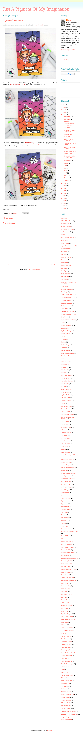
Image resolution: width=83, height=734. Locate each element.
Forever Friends (65, 350)
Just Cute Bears (65, 397)
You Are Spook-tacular (70, 151)
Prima (62, 538)
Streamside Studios (66, 605)
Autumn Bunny (68, 153)
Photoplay (63, 515)
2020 (64, 183)
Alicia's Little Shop (66, 226)
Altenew (63, 234)
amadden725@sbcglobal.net (69, 60)
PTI (62, 495)
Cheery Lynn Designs (67, 289)
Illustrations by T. (65, 378)
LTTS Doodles (65, 424)
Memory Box (64, 470)
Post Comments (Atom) (34, 269)
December (67, 116)
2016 (64, 193)
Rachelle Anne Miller (66, 544)
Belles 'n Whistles (66, 257)
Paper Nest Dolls (65, 498)
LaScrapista (64, 430)
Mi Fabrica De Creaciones (68, 473)
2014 (64, 198)
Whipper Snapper (66, 700)
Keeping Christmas (66, 409)
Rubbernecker (65, 555)
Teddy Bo (63, 633)
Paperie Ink (64, 503)
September (67, 160)
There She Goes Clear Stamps (69, 653)
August (66, 163)
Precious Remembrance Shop (69, 531)
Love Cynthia (64, 446)
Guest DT (63, 358)
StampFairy (64, 591)
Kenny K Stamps (65, 411)
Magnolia (63, 449)
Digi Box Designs (66, 328)
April (65, 173)
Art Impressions (65, 248)
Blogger (49, 730)
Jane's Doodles (65, 392)
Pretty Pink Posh (65, 536)
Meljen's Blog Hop (66, 462)
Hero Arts (63, 372)
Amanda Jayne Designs (67, 237)
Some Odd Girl (65, 583)
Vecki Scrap (64, 672)
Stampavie (64, 597)
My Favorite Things (66, 487)
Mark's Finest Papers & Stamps (70, 455)
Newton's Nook (65, 492)
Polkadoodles (64, 520)
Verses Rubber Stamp (67, 675)
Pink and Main (65, 517)
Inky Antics (64, 386)
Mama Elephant (65, 452)
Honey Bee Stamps (66, 375)
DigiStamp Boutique (66, 331)
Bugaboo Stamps (66, 273)
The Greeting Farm (66, 644)
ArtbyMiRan (64, 251)
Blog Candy (64, 268)
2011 (64, 205)
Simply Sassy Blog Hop (67, 577)
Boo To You (67, 127)
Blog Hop (63, 271)
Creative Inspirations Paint (68, 314)
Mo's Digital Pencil (66, 476)
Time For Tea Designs (67, 664)
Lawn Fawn (64, 435)
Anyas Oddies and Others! (68, 246)
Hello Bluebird (65, 370)
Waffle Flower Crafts (66, 680)
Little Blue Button (65, 441)
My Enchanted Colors (67, 484)
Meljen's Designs (65, 464)
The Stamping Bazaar (67, 650)
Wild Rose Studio (66, 703)
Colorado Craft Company (68, 297)
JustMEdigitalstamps (66, 400)
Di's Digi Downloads (66, 325)
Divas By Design (65, 333)
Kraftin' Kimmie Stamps (67, 414)
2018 (64, 188)
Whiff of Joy (64, 689)
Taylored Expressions (67, 630)
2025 (64, 104)
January (66, 180)
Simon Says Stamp (66, 572)
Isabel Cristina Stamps (67, 389)
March (66, 175)
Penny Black (64, 512)
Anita (69, 20)
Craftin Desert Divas (66, 303)
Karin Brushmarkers (66, 406)
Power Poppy (64, 526)
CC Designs (64, 279)
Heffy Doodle (64, 367)
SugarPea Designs (66, 614)
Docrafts (63, 336)
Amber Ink (64, 240)
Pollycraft (63, 523)
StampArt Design (65, 588)
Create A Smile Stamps (67, 311)
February (67, 178)
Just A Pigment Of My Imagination (36, 9)
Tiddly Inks (64, 658)
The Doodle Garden (66, 641)
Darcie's (63, 322)
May (65, 170)
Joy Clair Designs (66, 395)
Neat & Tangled (65, 490)
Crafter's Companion (66, 300)
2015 (64, 196)
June (65, 168)
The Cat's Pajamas (66, 636)
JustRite (63, 403)
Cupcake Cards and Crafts (68, 319)
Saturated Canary (66, 566)
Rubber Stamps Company (68, 552)
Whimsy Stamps (65, 697)
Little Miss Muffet (65, 443)
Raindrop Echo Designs (67, 547)
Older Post (54, 264)
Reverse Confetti (65, 550)
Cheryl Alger (64, 292)
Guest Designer (65, 361)
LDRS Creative (65, 421)
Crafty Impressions (66, 306)
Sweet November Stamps (68, 619)
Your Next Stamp (65, 708)
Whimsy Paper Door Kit (67, 694)
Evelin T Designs (65, 345)
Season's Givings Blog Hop (68, 569)
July (65, 165)
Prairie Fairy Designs (67, 528)
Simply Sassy (64, 575)
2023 (64, 109)
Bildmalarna (64, 260)
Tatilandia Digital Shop (67, 627)
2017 (64, 191)
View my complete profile (68, 49)
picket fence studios (66, 719)
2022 (64, 112)
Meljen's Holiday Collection (68, 467)
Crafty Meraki (64, 308)
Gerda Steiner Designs (67, 353)
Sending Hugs (68, 134)
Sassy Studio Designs (67, 563)
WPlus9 (63, 678)
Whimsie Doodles (66, 691)
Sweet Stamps (65, 622)
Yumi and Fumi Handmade (68, 711)
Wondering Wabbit (66, 705)
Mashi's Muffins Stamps (67, 459)
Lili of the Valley (65, 438)
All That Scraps (65, 232)
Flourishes (64, 347)
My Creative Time (66, 481)
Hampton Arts (65, 364)
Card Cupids (64, 286)
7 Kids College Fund (66, 221)
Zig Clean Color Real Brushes (69, 714)
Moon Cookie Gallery (67, 478)
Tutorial (63, 669)
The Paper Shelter (66, 647)
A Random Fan (65, 223)
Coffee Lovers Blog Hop (67, 294)
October (66, 121)
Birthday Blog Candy (66, 265)
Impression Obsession (67, 381)
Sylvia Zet (63, 625)
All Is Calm (67, 136)
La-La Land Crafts (66, 427)
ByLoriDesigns (65, 276)
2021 (64, 114)
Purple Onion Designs (67, 541)
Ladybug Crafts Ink (66, 432)
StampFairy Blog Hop (67, 594)
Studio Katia (64, 608)
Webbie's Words (65, 683)
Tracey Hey (64, 666)
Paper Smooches (66, 501)
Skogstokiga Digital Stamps (68, 580)
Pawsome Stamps (66, 509)
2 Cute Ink (64, 218)
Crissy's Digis (64, 317)
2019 (64, 186)
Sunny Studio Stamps (67, 616)
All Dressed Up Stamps (67, 229)
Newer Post (7, 264)
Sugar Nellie (64, 611)
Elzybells (63, 342)
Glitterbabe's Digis (66, 356)
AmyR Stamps (65, 243)
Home (30, 264)
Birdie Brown (64, 262)
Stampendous (65, 600)
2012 (64, 203)
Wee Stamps (64, 686)
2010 (64, 208)
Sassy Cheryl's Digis (66, 561)
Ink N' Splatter (65, 383)
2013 (64, 200)
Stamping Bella (65, 602)
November (67, 119)
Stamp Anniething (66, 586)
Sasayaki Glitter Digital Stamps (69, 558)
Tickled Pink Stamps (66, 655)
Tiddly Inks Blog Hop (66, 661)
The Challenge (65, 639)
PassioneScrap (65, 506)
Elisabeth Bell (65, 339)
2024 (64, 107)
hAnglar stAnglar (65, 717)
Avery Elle (64, 254)
